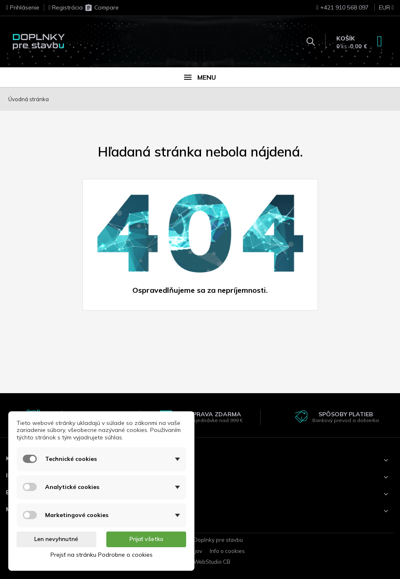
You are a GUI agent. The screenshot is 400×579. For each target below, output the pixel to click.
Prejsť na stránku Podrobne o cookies (101, 554)
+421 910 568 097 (342, 7)
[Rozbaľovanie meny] (382, 10)
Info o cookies (227, 551)
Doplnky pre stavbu (218, 539)
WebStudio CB (212, 561)
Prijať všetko (146, 539)
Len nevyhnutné (56, 539)
